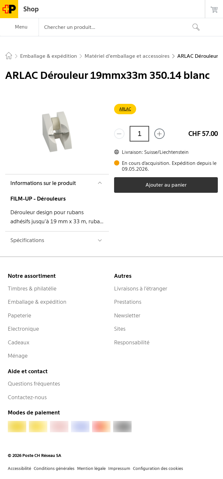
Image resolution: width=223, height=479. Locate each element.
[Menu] (19, 27)
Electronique (23, 328)
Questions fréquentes (34, 383)
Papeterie (19, 315)
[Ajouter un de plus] (159, 134)
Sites (119, 328)
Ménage (18, 355)
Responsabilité (131, 342)
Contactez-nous (27, 397)
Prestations (127, 302)
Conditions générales (54, 468)
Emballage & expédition (37, 302)
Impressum (119, 468)
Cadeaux (18, 342)
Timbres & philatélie (32, 288)
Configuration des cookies (158, 468)
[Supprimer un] (119, 134)
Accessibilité (19, 468)
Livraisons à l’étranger (140, 288)
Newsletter (127, 315)
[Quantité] (139, 133)
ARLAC (125, 108)
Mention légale (91, 468)
